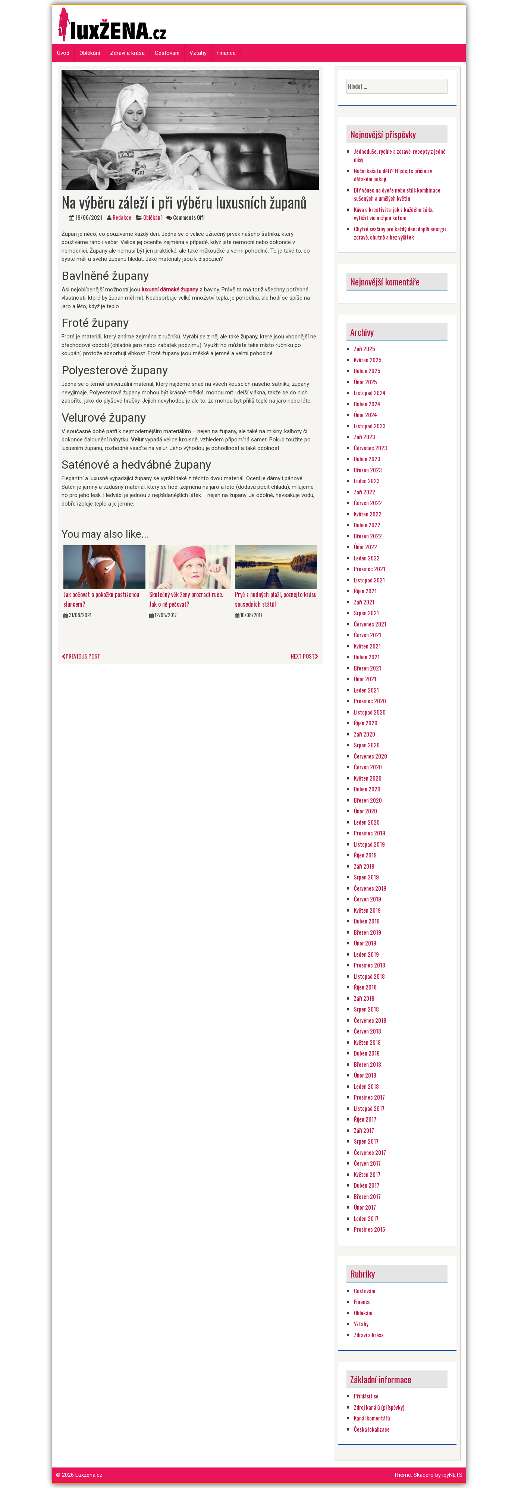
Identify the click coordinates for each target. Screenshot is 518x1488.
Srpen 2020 (367, 745)
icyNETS (452, 1475)
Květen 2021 (367, 646)
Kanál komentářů (372, 1418)
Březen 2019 (367, 932)
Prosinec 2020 (370, 701)
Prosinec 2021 (369, 569)
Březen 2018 (367, 1064)
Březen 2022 (368, 536)
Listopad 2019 (369, 844)
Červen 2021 (367, 635)
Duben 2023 (367, 458)
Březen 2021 (367, 668)
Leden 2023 (367, 480)
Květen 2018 (367, 1042)
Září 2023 (364, 436)
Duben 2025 (367, 370)
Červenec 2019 (370, 888)
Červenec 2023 (370, 448)
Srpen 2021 (366, 613)
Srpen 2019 (366, 877)
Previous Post (81, 656)
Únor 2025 (365, 382)
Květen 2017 (367, 1174)
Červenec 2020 (370, 756)
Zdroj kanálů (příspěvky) (379, 1407)
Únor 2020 (365, 811)
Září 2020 (364, 734)
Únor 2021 (365, 679)
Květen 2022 (368, 514)
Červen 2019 (367, 899)
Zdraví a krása (127, 53)
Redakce (122, 217)
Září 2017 (364, 1130)
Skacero (424, 1475)
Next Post (305, 656)
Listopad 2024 (370, 392)
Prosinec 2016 (369, 1229)
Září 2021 (364, 602)
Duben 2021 (367, 657)
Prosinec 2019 (369, 833)
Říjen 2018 (365, 987)
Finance (226, 53)
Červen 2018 (367, 1031)
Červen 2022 (368, 502)
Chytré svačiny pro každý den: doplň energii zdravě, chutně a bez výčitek (400, 233)
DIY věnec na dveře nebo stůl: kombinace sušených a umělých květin (397, 194)
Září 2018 (364, 998)
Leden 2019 (366, 954)
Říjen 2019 (365, 855)
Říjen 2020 (365, 723)
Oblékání (89, 53)
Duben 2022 (367, 525)
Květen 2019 (367, 910)
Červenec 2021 (370, 624)
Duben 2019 (367, 921)
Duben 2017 (366, 1185)
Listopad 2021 (369, 580)
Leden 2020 (367, 822)
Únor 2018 (365, 1075)
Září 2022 (364, 492)
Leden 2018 (366, 1086)
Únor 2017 (365, 1207)
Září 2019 (364, 866)
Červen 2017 (367, 1163)
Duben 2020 (367, 789)
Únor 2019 (365, 943)
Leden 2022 (367, 558)
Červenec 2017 (370, 1152)
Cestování (167, 53)
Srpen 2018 (366, 1009)
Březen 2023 (368, 470)
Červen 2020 (368, 767)
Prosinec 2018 (369, 965)
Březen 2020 (368, 800)
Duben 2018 (367, 1053)
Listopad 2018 (369, 976)
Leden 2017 (366, 1218)
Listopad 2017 (369, 1108)
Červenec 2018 (370, 1020)
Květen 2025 (368, 360)
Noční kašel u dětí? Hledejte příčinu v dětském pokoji (393, 174)
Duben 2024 (367, 404)
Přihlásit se (366, 1396)
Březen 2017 (367, 1196)
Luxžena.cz (89, 1475)
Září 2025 (364, 348)
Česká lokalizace (372, 1429)
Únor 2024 (365, 414)
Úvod (63, 53)
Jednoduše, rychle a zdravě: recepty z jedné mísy (400, 155)
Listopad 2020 (370, 712)
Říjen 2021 (365, 591)
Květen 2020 (368, 778)
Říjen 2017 (365, 1119)
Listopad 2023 (370, 426)
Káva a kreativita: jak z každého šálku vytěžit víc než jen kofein (394, 213)
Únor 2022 (365, 547)
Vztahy (198, 53)
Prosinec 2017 (369, 1097)
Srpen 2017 (366, 1141)
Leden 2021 (366, 690)
